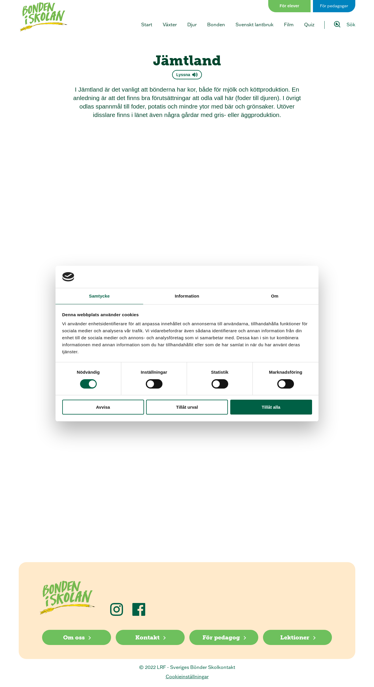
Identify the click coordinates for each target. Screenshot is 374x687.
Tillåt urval (187, 407)
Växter (170, 24)
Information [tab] (187, 295)
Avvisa (103, 407)
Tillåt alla (271, 407)
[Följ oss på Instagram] (116, 609)
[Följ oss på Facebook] (138, 609)
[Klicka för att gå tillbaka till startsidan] (43, 17)
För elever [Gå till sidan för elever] (289, 6)
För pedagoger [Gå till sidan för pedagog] (334, 5)
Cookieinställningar (187, 676)
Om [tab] (274, 295)
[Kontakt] (150, 637)
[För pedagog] (223, 637)
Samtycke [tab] (99, 295)
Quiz (309, 24)
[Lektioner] (297, 637)
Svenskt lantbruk (254, 24)
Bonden (216, 24)
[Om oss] (76, 637)
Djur (192, 24)
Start (146, 24)
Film (289, 24)
